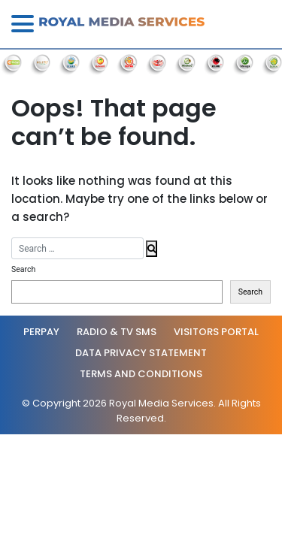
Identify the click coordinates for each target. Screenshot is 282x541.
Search (23, 269)
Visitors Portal (216, 332)
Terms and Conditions (141, 374)
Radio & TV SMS (116, 332)
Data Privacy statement (141, 353)
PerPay (41, 332)
